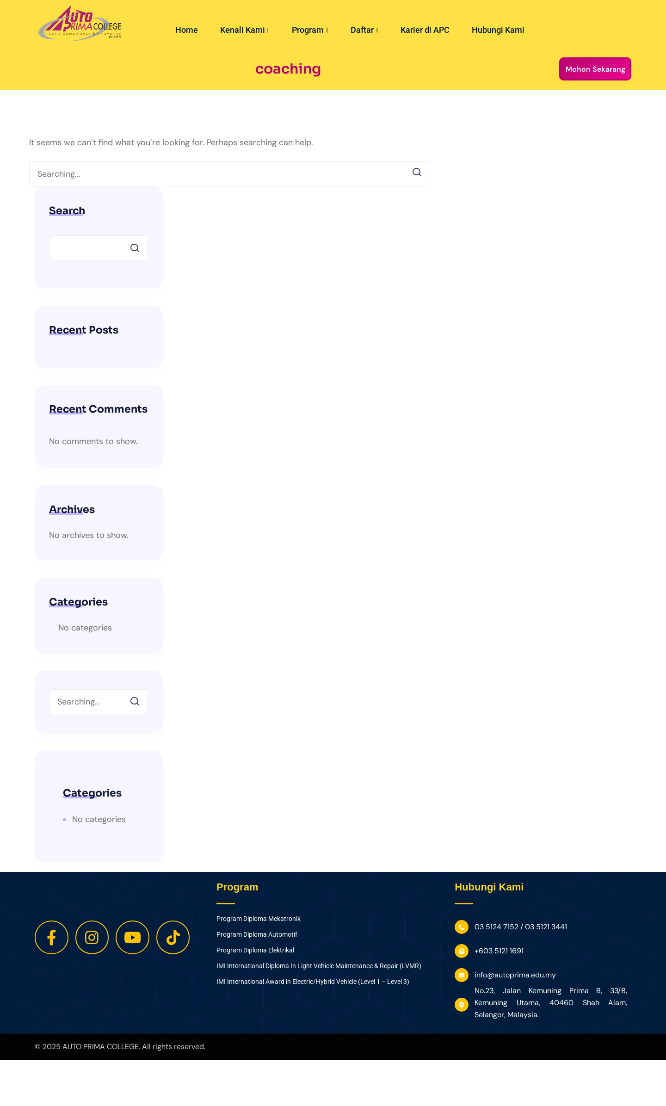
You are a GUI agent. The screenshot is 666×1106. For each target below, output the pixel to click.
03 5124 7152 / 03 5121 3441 (521, 927)
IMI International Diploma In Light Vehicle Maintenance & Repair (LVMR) (318, 966)
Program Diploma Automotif (256, 934)
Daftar (364, 30)
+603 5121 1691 (499, 951)
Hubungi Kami (498, 30)
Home (186, 30)
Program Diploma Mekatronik (258, 918)
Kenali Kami (245, 30)
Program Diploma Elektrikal (255, 950)
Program (310, 30)
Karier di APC (425, 30)
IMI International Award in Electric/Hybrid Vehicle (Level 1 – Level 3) (312, 981)
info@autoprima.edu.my (515, 975)
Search (67, 211)
